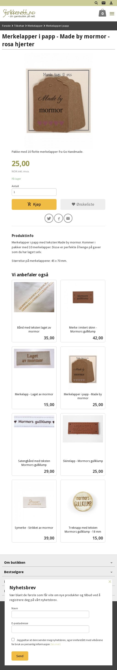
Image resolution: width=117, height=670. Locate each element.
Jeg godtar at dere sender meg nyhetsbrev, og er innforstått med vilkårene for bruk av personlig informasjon (57, 642)
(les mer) (55, 644)
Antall (15, 186)
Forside (6, 25)
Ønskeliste (82, 204)
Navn (50, 612)
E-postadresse (50, 627)
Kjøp (34, 204)
